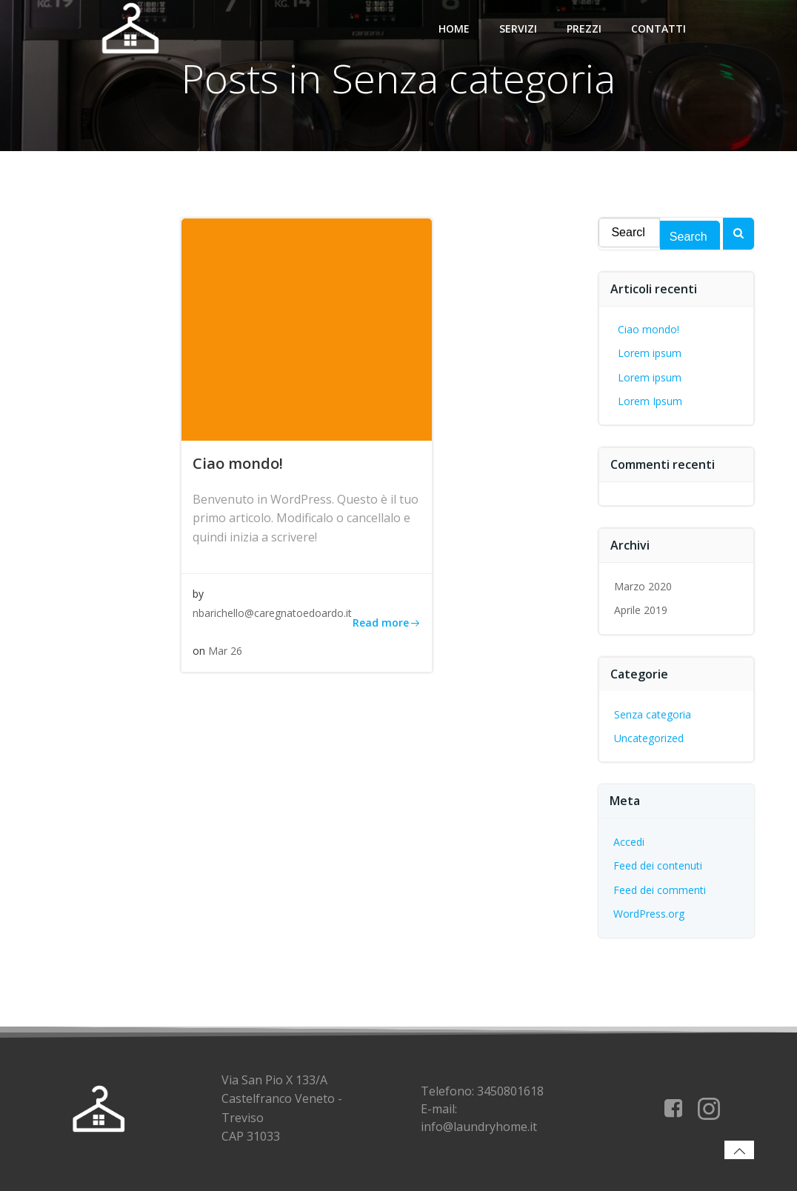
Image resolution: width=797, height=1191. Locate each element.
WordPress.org (649, 914)
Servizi (518, 28)
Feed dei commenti (660, 890)
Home (454, 28)
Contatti (658, 28)
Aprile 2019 (641, 610)
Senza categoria (653, 714)
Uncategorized (649, 738)
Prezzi (584, 28)
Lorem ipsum (650, 353)
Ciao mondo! (649, 329)
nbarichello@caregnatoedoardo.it (272, 613)
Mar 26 (225, 651)
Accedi (629, 842)
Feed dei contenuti (658, 866)
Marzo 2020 (644, 586)
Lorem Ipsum (650, 401)
